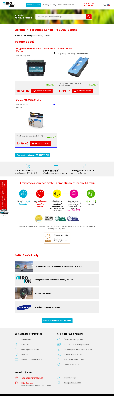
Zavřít (4, 215)
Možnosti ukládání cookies (74, 359)
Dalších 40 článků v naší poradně (57, 320)
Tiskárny (53, 5)
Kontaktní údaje (70, 378)
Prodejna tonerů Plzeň (72, 383)
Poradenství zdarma (71, 364)
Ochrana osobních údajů (73, 354)
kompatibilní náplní (67, 83)
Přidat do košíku (42, 91)
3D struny (46, 5)
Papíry (59, 5)
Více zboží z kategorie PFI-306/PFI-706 (33, 155)
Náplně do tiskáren (33, 5)
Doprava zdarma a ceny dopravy (76, 344)
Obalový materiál (68, 5)
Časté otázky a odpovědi (73, 339)
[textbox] (61, 16)
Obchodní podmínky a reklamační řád (78, 349)
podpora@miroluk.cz (32, 377)
